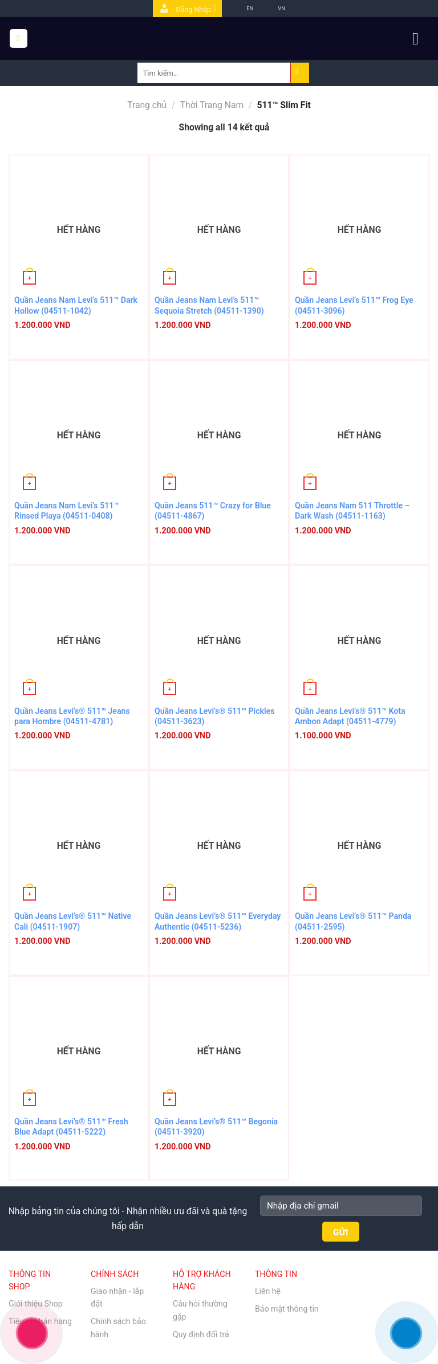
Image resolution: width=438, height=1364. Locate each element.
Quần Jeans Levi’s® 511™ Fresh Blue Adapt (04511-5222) (71, 1126)
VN (273, 8)
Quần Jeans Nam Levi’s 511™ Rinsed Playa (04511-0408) (66, 510)
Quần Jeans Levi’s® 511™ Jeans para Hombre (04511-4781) (72, 716)
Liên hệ (268, 1291)
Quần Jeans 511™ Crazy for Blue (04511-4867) (213, 510)
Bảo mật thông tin (287, 1308)
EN (241, 8)
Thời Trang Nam (212, 105)
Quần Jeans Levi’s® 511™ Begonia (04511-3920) (216, 1126)
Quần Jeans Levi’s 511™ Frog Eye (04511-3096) (354, 305)
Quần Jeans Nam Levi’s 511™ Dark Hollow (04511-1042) (75, 305)
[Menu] (18, 38)
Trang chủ (147, 105)
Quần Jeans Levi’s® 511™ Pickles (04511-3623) (215, 716)
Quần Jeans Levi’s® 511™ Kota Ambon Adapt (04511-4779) (350, 716)
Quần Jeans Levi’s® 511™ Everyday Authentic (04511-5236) (218, 921)
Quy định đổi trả (201, 1334)
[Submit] (300, 73)
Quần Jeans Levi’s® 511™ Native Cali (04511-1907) (72, 921)
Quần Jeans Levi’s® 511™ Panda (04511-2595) (353, 921)
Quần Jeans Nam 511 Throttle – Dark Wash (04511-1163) (352, 510)
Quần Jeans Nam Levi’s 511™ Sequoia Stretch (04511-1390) (209, 305)
